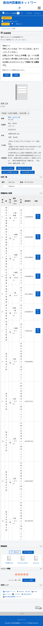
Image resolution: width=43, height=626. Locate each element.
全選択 (7, 75)
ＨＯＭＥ (29, 13)
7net (27, 591)
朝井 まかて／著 (14, 117)
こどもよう (37, 13)
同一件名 (28, 552)
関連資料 (4, 546)
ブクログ (16, 594)
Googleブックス (9, 591)
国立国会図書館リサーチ (12, 597)
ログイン (5, 24)
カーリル (7, 594)
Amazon (20, 591)
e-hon (34, 591)
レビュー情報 (5, 568)
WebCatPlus (26, 594)
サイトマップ (21, 619)
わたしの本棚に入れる (10, 172)
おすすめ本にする (27, 172)
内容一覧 (4, 177)
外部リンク (5, 585)
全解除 (16, 75)
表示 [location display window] (38, 216)
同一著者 (15, 552)
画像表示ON (6, 18)
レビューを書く (29, 580)
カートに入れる (8, 168)
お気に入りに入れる (24, 168)
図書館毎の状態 (6, 193)
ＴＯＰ (22, 613)
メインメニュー (5, 28)
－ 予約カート (18, 24)
